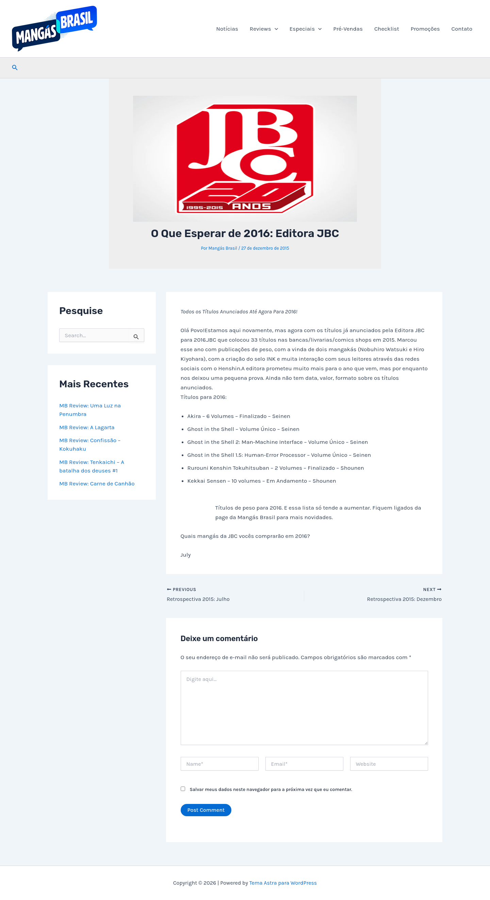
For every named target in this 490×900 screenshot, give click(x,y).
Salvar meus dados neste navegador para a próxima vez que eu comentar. (271, 790)
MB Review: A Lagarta (87, 427)
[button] (274, 28)
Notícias (227, 28)
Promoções (425, 28)
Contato (462, 28)
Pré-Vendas (348, 28)
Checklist (386, 28)
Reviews (264, 28)
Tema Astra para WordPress (283, 883)
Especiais (306, 28)
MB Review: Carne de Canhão (97, 483)
